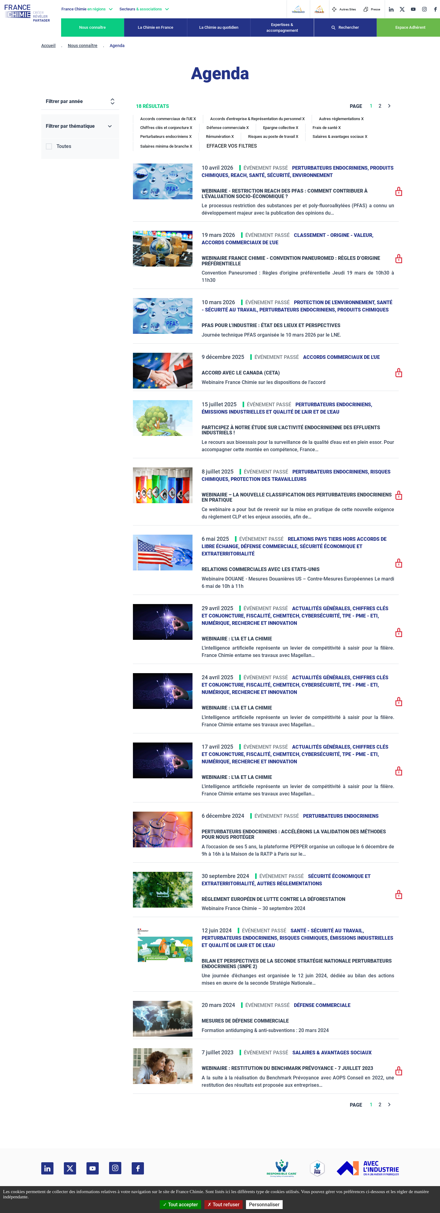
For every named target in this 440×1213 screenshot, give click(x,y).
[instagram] (424, 9)
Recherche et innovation (264, 623)
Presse (371, 9)
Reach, (240, 175)
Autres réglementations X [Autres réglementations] (341, 118)
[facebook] (435, 9)
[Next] (389, 106)
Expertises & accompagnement (282, 27)
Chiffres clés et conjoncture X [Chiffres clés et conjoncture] (166, 127)
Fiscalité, (259, 616)
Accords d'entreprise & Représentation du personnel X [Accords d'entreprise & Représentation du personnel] (257, 118)
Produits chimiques (363, 310)
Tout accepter (180, 1204)
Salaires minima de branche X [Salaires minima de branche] (166, 146)
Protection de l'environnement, (335, 302)
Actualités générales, (322, 608)
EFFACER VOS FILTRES (232, 146)
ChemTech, (287, 616)
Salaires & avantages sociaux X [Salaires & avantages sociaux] (340, 136)
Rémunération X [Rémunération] (220, 136)
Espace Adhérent (410, 27)
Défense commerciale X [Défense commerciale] (228, 127)
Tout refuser (223, 1204)
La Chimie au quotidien (218, 27)
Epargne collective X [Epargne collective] (280, 127)
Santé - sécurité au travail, (327, 931)
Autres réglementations (289, 884)
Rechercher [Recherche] (349, 27)
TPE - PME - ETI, (360, 616)
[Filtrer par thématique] (80, 126)
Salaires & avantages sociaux (332, 1053)
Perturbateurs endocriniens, (331, 168)
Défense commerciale (322, 1005)
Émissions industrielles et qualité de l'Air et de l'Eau (270, 412)
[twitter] (402, 9)
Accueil (48, 45)
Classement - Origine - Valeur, (333, 235)
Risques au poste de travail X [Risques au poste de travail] (273, 136)
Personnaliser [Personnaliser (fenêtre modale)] (264, 1204)
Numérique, (217, 623)
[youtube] (413, 9)
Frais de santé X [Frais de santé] (327, 127)
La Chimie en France (155, 27)
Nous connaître (92, 27)
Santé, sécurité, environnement (291, 175)
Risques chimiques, (305, 938)
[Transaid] (298, 9)
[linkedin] (391, 9)
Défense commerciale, (270, 546)
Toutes (64, 146)
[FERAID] (319, 9)
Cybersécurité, (322, 616)
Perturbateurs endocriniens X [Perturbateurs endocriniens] (166, 136)
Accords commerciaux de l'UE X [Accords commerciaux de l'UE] (168, 118)
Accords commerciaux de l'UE (240, 242)
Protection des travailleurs (268, 479)
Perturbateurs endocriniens (341, 816)
